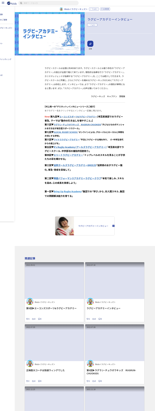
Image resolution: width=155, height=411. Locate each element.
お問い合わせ (72, 408)
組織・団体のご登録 (125, 399)
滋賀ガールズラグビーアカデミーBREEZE (81, 161)
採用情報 (62, 399)
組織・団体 (47, 399)
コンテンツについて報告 (92, 408)
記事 (33, 399)
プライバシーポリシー (52, 408)
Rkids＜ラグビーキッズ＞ (43, 383)
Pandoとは (105, 399)
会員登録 (111, 9)
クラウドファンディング (83, 399)
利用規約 (34, 408)
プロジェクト (65, 383)
